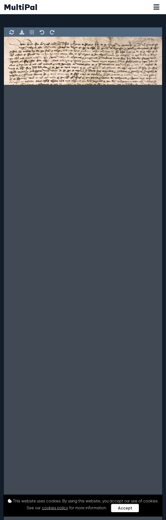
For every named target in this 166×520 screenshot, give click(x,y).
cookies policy (55, 507)
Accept (125, 508)
